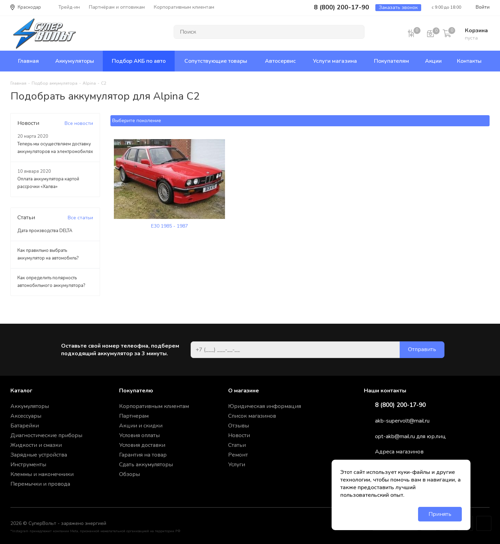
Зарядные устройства (38, 455)
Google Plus (483, 523)
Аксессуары (25, 416)
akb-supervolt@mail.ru (402, 421)
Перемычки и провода (40, 484)
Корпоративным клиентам (154, 406)
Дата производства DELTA (44, 231)
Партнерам (134, 416)
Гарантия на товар (143, 455)
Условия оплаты (139, 435)
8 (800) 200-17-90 (400, 405)
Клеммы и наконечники (42, 474)
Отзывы (238, 426)
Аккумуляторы (29, 406)
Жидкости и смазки (36, 445)
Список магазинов (252, 416)
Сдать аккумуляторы (146, 464)
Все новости (79, 123)
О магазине (243, 390)
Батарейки (24, 426)
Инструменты (28, 464)
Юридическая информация (264, 406)
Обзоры (129, 474)
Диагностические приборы (46, 435)
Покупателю (136, 390)
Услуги (236, 464)
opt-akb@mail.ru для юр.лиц (410, 436)
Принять (439, 514)
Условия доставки (142, 445)
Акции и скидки (140, 426)
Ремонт (238, 455)
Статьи (237, 445)
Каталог (21, 390)
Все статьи (80, 217)
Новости (239, 435)
